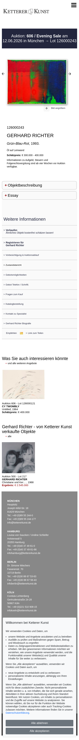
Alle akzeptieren (39, 730)
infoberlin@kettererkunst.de (22, 583)
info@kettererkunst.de (19, 522)
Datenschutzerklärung (17, 712)
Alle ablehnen (39, 723)
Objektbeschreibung (25, 185)
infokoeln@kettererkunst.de (22, 610)
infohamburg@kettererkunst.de (23, 553)
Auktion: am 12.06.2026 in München (35, 38)
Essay (13, 195)
